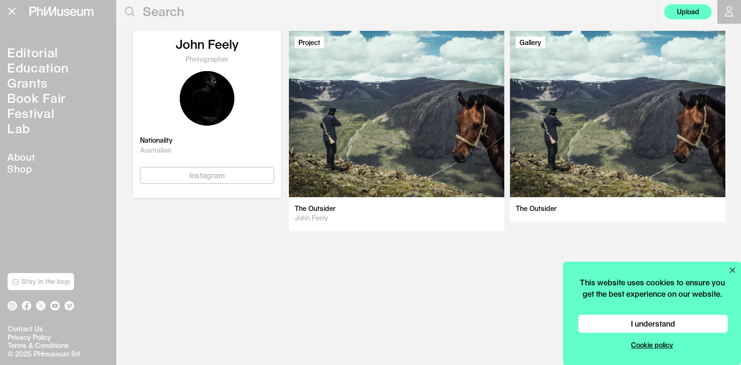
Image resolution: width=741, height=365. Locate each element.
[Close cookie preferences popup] (732, 270)
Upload (688, 12)
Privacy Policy (29, 337)
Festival (30, 113)
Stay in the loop (41, 281)
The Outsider (315, 208)
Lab (18, 128)
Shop (19, 168)
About (21, 157)
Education (38, 67)
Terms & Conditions (38, 345)
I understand (653, 323)
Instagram (207, 175)
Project (309, 42)
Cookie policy (652, 345)
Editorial (32, 52)
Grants (27, 82)
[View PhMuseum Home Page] (61, 11)
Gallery (530, 42)
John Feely (311, 218)
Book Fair (36, 98)
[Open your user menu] (729, 12)
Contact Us (25, 329)
